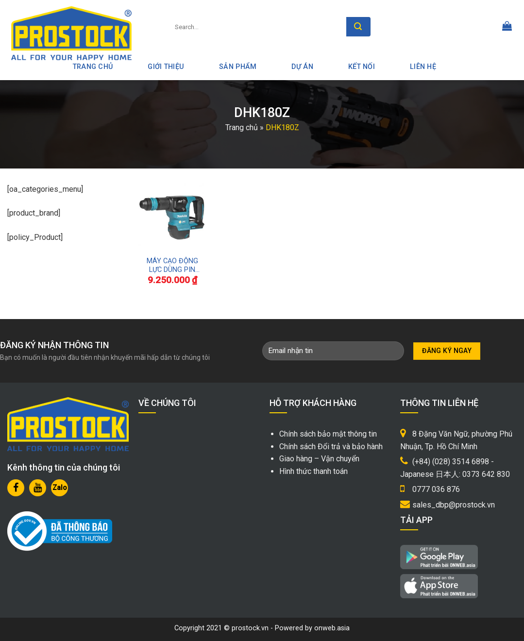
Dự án (302, 67)
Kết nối (361, 67)
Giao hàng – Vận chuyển (319, 458)
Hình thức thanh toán (313, 471)
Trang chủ (241, 127)
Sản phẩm (237, 67)
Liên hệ (423, 67)
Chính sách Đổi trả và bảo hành (331, 446)
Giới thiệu (166, 67)
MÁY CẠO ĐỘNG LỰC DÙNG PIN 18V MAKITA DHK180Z (172, 266)
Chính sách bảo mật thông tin (328, 434)
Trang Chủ (93, 67)
